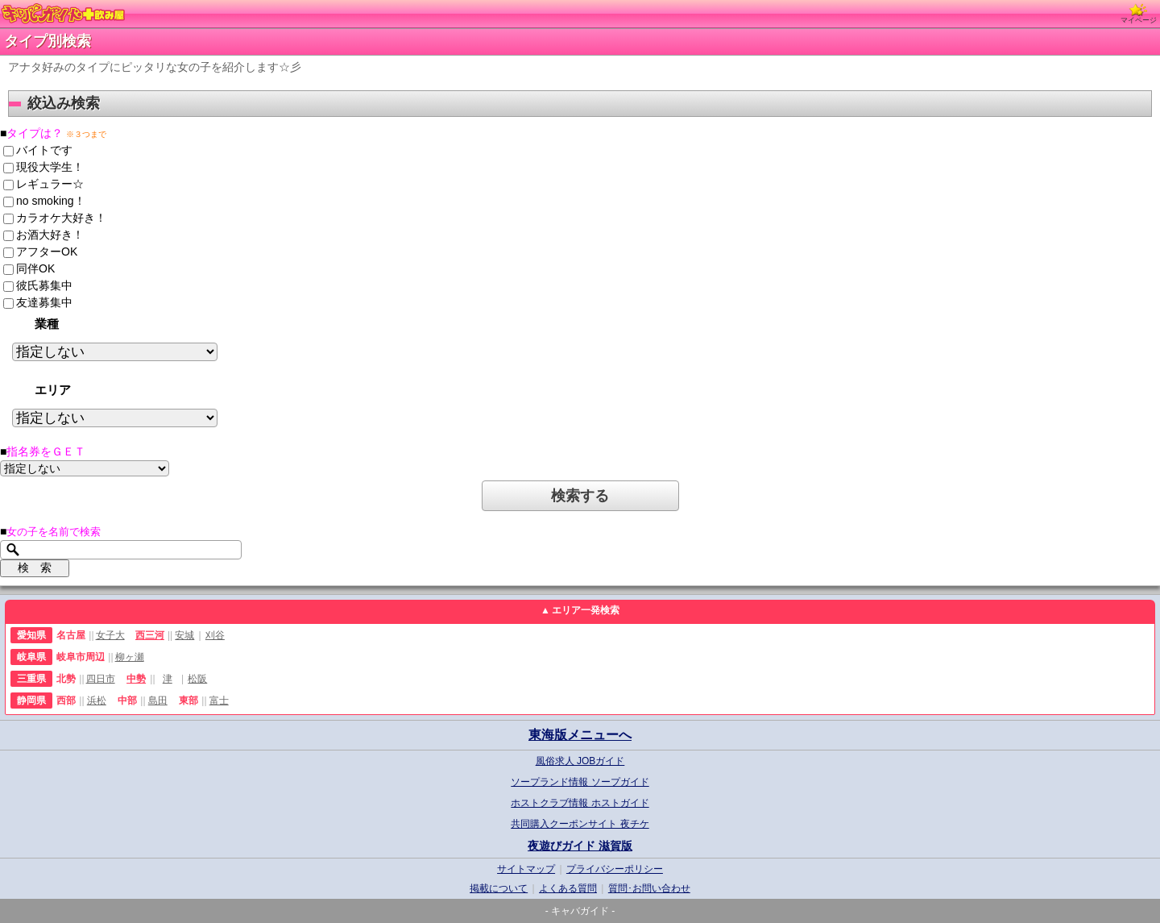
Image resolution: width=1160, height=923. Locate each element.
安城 (184, 635)
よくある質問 (568, 888)
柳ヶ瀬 (129, 657)
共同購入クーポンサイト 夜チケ (579, 823)
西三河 (149, 635)
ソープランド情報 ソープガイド (579, 782)
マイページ (1139, 13)
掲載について (499, 888)
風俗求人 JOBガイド (580, 761)
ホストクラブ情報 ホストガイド (579, 803)
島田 (158, 700)
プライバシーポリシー (614, 869)
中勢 (136, 678)
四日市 (100, 678)
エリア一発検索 (585, 610)
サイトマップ (526, 869)
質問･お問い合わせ (649, 888)
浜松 (96, 700)
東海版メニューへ (580, 735)
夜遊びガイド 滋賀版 (580, 845)
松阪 (197, 678)
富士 (219, 700)
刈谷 (215, 635)
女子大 (110, 635)
